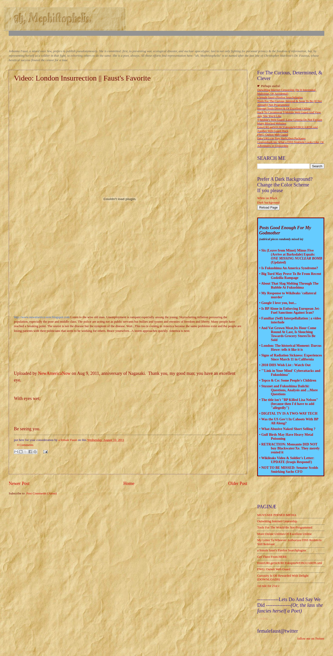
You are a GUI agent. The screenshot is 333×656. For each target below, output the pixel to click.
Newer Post (19, 483)
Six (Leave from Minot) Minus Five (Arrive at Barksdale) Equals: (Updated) (291, 256)
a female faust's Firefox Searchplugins (280, 97)
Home (128, 483)
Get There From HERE (272, 557)
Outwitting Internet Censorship (277, 521)
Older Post (237, 483)
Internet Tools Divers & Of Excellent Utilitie (284, 108)
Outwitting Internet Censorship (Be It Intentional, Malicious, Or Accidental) (286, 91)
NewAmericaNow (54, 373)
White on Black (267, 198)
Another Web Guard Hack (272, 131)
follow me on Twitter (310, 638)
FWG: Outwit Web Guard (272, 134)
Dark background (268, 202)
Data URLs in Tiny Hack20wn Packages (281, 138)
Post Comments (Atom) (41, 493)
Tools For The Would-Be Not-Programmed (284, 527)
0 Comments (25, 445)
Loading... (263, 618)
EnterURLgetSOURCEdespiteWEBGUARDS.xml (287, 127)
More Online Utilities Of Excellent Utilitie (284, 534)
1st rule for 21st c (268, 586)
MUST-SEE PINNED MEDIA (276, 515)
